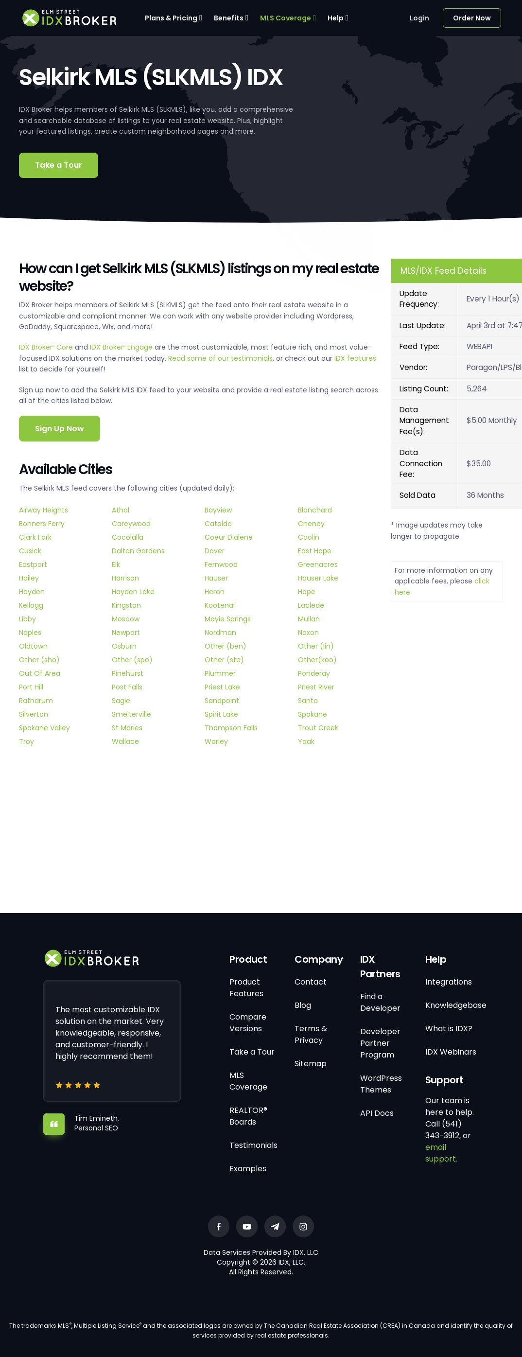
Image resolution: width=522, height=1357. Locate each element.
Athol (120, 510)
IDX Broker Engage (122, 347)
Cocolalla (127, 537)
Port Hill (31, 687)
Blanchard (315, 510)
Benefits (229, 18)
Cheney (311, 524)
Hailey (29, 578)
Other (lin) (316, 646)
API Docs (377, 1113)
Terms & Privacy (311, 1034)
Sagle (121, 700)
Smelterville (131, 714)
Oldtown (33, 646)
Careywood (131, 524)
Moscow (125, 619)
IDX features (355, 358)
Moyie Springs (228, 619)
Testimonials (253, 1145)
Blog (303, 1005)
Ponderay (314, 673)
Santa (308, 700)
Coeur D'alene (229, 537)
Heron (215, 592)
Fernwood (221, 564)
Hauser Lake (318, 578)
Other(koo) (317, 660)
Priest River (316, 687)
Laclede (311, 605)
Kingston (126, 605)
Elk (116, 564)
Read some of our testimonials (220, 358)
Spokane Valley (44, 728)
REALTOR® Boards (248, 1116)
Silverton (33, 714)
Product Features (246, 987)
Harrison (125, 578)
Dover (215, 551)
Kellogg (31, 605)
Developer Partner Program (380, 1043)
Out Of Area (39, 673)
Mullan (309, 619)
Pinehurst (127, 673)
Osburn (124, 646)
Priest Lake (222, 687)
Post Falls (127, 687)
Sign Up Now (59, 428)
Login (419, 18)
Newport (126, 632)
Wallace (125, 741)
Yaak (306, 741)
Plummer (220, 673)
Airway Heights (43, 510)
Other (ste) (224, 660)
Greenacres (318, 564)
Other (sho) (39, 660)
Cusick (30, 551)
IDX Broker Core (47, 347)
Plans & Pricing (171, 18)
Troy (26, 741)
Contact (311, 981)
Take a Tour (58, 165)
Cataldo (218, 524)
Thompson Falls (231, 728)
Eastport (33, 564)
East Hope (314, 551)
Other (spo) (132, 660)
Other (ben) (225, 646)
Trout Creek (318, 728)
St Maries (127, 728)
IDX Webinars (450, 1051)
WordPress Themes (381, 1084)
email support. (441, 1153)
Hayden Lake (133, 592)
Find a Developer (380, 1002)
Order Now (472, 18)
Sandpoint (222, 700)
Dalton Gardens (138, 551)
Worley (216, 741)
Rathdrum (36, 700)
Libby (27, 619)
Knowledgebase (456, 1005)
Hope (306, 592)
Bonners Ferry (42, 524)
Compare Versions (247, 1022)
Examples (247, 1168)
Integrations (448, 981)
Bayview (218, 510)
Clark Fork (35, 537)
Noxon (308, 632)
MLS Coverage (285, 18)
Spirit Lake (221, 714)
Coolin (308, 537)
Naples (30, 632)
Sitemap (311, 1063)
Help (336, 18)
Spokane (312, 714)
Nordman (220, 632)
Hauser (216, 578)
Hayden (32, 592)
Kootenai (220, 605)
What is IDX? (448, 1028)
